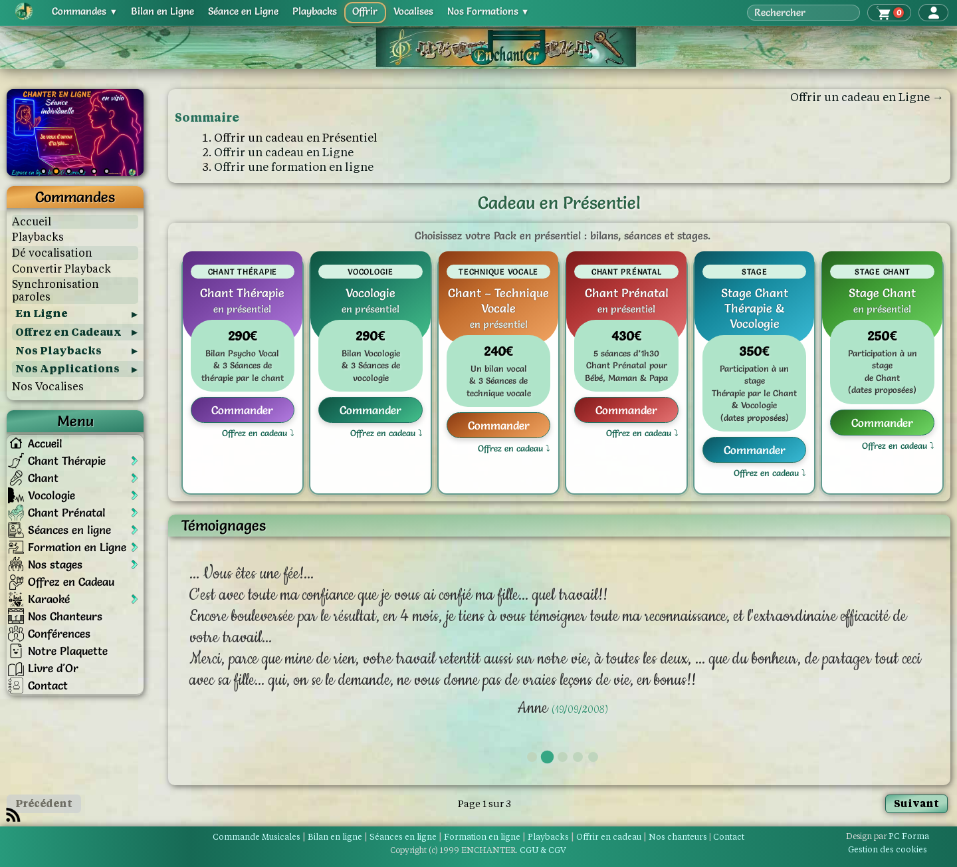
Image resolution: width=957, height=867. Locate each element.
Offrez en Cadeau (71, 581)
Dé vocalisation (52, 253)
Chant (43, 478)
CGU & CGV (543, 850)
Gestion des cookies (887, 849)
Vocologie (51, 495)
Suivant (916, 803)
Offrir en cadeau (608, 837)
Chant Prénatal (67, 512)
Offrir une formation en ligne (293, 167)
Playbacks (38, 237)
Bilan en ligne (335, 837)
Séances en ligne (69, 530)
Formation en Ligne (77, 547)
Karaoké (49, 599)
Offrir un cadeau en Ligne (284, 152)
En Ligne (41, 313)
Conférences (59, 633)
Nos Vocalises (48, 386)
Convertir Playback (61, 269)
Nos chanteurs (678, 837)
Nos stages (55, 564)
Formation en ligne (482, 837)
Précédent (43, 803)
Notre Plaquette (68, 651)
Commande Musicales (256, 837)
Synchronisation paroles (55, 290)
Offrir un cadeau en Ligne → (867, 97)
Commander (242, 410)
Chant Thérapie (67, 460)
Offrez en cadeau (254, 433)
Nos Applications (67, 368)
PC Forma (887, 836)
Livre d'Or (53, 668)
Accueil (31, 221)
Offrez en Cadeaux (68, 332)
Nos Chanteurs (65, 616)
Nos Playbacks (58, 350)
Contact (48, 685)
